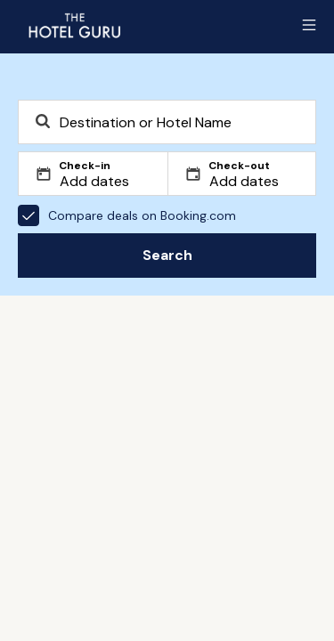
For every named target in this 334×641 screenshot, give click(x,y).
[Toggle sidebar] (309, 25)
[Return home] (74, 25)
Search (167, 255)
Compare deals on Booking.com (127, 215)
